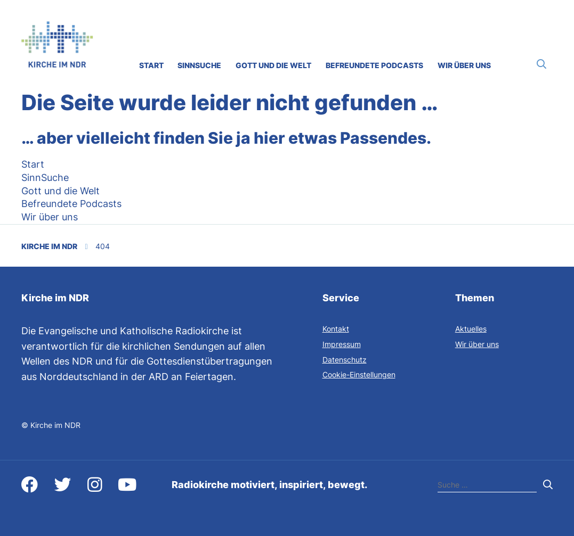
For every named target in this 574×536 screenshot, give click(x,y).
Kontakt (335, 328)
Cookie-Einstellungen (358, 374)
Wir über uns (477, 344)
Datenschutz (344, 359)
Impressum (341, 344)
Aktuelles (471, 328)
